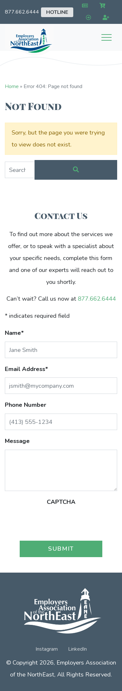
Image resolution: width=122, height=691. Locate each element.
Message (17, 441)
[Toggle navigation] (106, 37)
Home (12, 86)
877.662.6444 (22, 11)
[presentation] (61, 523)
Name (14, 333)
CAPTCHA (61, 502)
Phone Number (25, 405)
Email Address (26, 369)
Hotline (57, 12)
